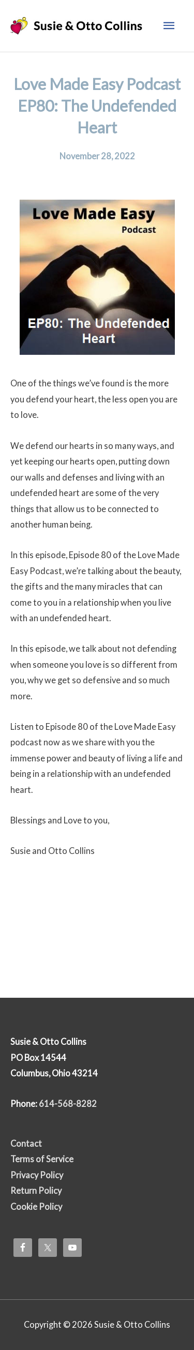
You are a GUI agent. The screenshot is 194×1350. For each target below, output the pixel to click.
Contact (26, 1143)
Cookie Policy (36, 1206)
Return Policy (36, 1190)
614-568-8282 (68, 1103)
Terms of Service (41, 1159)
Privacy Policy (36, 1175)
